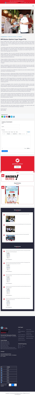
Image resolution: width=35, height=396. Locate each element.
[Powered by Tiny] (28, 148)
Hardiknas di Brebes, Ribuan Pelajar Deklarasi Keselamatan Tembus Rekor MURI (17, 234)
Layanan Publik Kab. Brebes (21, 332)
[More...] (26, 133)
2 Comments (20, 36)
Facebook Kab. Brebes (5, 341)
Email (3, 126)
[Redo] (4, 133)
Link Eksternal (28, 333)
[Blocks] (9, 133)
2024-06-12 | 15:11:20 (12, 36)
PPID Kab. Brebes (29, 334)
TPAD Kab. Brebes (21, 338)
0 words (25, 148)
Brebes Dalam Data (21, 336)
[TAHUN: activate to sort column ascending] (6, 367)
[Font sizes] (22, 133)
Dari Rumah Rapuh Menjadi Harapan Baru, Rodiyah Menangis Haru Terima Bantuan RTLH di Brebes (18, 225)
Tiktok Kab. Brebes (5, 345)
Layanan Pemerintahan (30, 331)
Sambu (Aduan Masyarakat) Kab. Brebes (8, 347)
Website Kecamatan (29, 338)
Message (3, 129)
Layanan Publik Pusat (21, 334)
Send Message (4, 151)
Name (3, 123)
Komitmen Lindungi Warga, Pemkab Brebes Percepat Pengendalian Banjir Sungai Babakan (17, 215)
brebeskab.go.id (17, 394)
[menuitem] (3, 132)
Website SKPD (28, 329)
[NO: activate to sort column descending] (2, 367)
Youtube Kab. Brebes (5, 346)
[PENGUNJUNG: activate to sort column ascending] (13, 367)
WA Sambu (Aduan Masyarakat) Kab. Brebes (9, 348)
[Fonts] (16, 133)
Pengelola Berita (4, 36)
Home (19, 329)
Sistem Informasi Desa (30, 336)
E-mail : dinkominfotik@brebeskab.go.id (17, 1)
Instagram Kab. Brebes (5, 342)
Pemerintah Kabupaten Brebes (11, 2)
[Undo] (3, 133)
